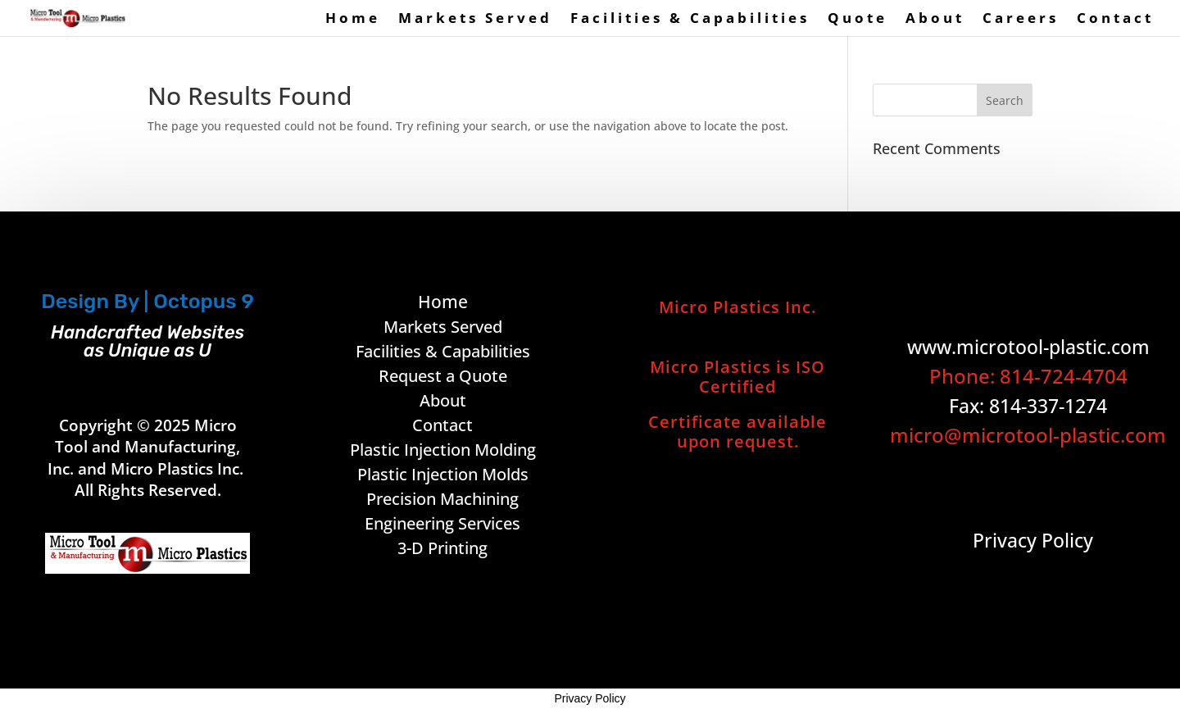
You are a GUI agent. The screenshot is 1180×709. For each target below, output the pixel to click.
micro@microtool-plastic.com (1028, 434)
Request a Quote (443, 376)
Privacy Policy (589, 698)
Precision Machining (442, 499)
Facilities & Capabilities (690, 19)
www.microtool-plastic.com (1028, 347)
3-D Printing (442, 548)
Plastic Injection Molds (443, 474)
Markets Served (475, 19)
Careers (1021, 19)
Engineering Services (442, 523)
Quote (857, 19)
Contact (1115, 19)
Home (352, 19)
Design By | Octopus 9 (147, 301)
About (934, 19)
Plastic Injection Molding (443, 450)
